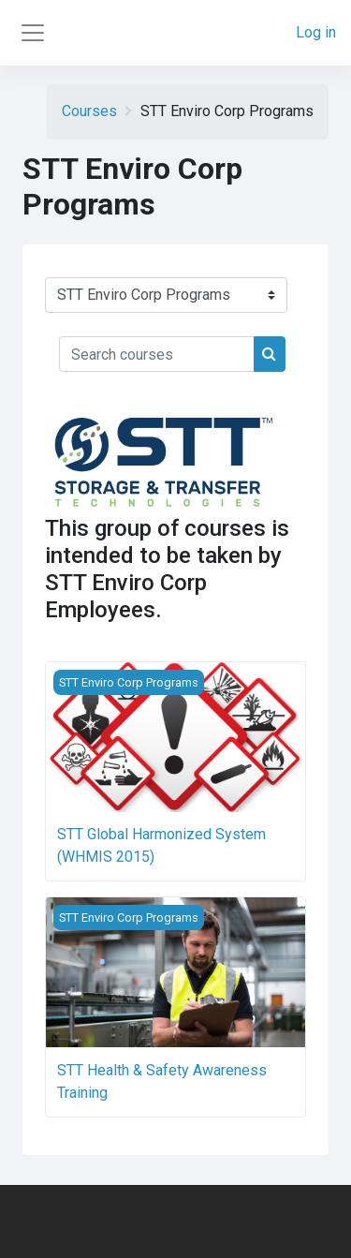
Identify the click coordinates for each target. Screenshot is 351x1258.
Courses (89, 111)
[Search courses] (157, 354)
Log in (316, 32)
